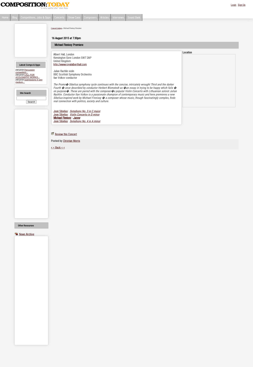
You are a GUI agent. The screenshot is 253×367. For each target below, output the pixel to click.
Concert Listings (56, 28)
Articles (104, 17)
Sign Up (241, 5)
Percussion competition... (25, 71)
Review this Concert (66, 134)
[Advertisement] (26, 164)
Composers (90, 17)
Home (5, 17)
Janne (76, 118)
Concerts (59, 17)
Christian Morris (71, 141)
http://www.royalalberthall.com (70, 64)
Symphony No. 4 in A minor (85, 121)
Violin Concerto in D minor (84, 114)
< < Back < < (58, 147)
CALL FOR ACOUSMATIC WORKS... (27, 76)
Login (233, 5)
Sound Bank (134, 17)
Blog (14, 17)
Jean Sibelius (60, 111)
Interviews (118, 17)
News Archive (26, 234)
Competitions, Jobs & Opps (36, 17)
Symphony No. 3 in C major (85, 111)
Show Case (74, 17)
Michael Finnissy (62, 118)
